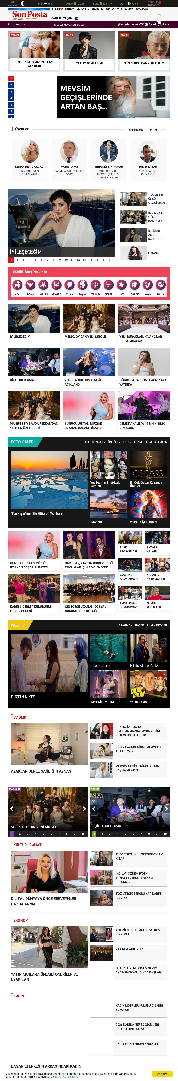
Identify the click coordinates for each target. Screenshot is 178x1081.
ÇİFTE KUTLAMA (22, 380)
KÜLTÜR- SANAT (122, 9)
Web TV (138, 24)
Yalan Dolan (138, 702)
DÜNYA (69, 9)
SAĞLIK (56, 18)
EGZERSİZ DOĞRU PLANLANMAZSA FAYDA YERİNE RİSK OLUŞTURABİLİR (138, 731)
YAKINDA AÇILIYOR (129, 951)
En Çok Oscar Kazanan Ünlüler (146, 484)
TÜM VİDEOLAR (157, 625)
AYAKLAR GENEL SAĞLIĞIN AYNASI (41, 788)
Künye (138, 442)
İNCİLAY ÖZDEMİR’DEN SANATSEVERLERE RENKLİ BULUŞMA (134, 886)
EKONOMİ (141, 9)
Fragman (125, 625)
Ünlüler (114, 442)
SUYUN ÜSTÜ (100, 666)
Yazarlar (124, 24)
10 (83, 845)
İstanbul (96, 522)
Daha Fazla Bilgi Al (67, 1077)
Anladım (162, 1074)
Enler (127, 442)
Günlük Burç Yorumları (30, 272)
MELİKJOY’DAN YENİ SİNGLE (85, 336)
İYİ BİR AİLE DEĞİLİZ (144, 666)
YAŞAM (68, 18)
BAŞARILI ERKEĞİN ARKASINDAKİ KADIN (46, 1002)
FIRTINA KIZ (23, 697)
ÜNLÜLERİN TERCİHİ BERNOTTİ (138, 1029)
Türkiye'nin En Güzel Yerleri (36, 513)
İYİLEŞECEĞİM (20, 336)
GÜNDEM (57, 9)
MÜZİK (105, 9)
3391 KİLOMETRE (102, 702)
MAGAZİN (82, 9)
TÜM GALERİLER (156, 442)
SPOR (95, 9)
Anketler (163, 24)
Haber (139, 625)
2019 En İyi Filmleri (143, 522)
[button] (150, 129)
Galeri (150, 24)
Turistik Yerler (93, 442)
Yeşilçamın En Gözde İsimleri (105, 484)
